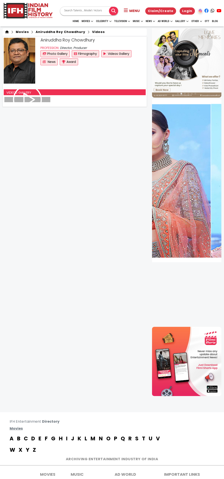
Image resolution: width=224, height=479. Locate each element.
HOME (76, 21)
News (150, 21)
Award (69, 62)
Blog (215, 21)
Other (196, 21)
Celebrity (104, 21)
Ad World (165, 21)
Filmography (85, 54)
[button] (132, 11)
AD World (125, 474)
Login (187, 11)
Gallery (182, 21)
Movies (87, 21)
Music (138, 21)
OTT (207, 21)
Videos (97, 32)
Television (122, 21)
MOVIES (47, 474)
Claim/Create (160, 11)
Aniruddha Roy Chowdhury (59, 32)
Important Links (182, 474)
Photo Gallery (55, 54)
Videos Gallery (116, 54)
